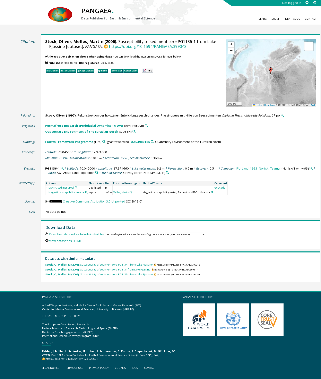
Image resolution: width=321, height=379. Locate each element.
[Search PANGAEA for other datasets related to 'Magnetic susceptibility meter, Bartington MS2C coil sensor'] (212, 192)
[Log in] (314, 2)
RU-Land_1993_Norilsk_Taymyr (258, 168)
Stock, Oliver (58, 41)
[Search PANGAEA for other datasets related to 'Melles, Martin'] (131, 192)
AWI (313, 105)
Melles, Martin (88, 41)
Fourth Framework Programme (69, 142)
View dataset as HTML (65, 241)
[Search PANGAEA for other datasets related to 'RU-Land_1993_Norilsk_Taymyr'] (311, 168)
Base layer (269, 105)
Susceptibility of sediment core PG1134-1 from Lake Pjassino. (99, 264)
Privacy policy (99, 368)
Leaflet (257, 105)
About (297, 18)
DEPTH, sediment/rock (61, 187)
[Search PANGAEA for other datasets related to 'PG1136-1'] (62, 168)
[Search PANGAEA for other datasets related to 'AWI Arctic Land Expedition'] (96, 172)
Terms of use (74, 368)
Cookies (120, 368)
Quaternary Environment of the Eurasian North (81, 131)
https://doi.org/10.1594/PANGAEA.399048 (147, 46)
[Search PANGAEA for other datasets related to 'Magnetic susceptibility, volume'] (86, 192)
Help (287, 18)
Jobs (135, 368)
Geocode (219, 187)
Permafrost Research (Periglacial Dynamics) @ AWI (84, 125)
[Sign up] (307, 2)
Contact (310, 18)
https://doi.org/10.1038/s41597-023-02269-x (71, 359)
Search (263, 18)
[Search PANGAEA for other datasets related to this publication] (282, 115)
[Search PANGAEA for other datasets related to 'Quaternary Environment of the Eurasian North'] (134, 131)
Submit (276, 18)
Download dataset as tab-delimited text (77, 234)
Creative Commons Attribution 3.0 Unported (94, 201)
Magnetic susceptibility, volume (67, 192)
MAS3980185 (140, 142)
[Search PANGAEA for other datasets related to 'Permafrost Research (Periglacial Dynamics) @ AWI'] (146, 125)
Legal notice (50, 368)
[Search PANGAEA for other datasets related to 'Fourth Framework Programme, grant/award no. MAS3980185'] (152, 141)
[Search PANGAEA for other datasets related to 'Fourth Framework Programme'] (103, 141)
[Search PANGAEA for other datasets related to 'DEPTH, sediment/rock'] (76, 187)
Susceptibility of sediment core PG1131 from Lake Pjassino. (98, 269)
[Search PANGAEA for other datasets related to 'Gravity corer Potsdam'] (167, 172)
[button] (270, 70)
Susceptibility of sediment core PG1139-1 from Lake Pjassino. (99, 274)
